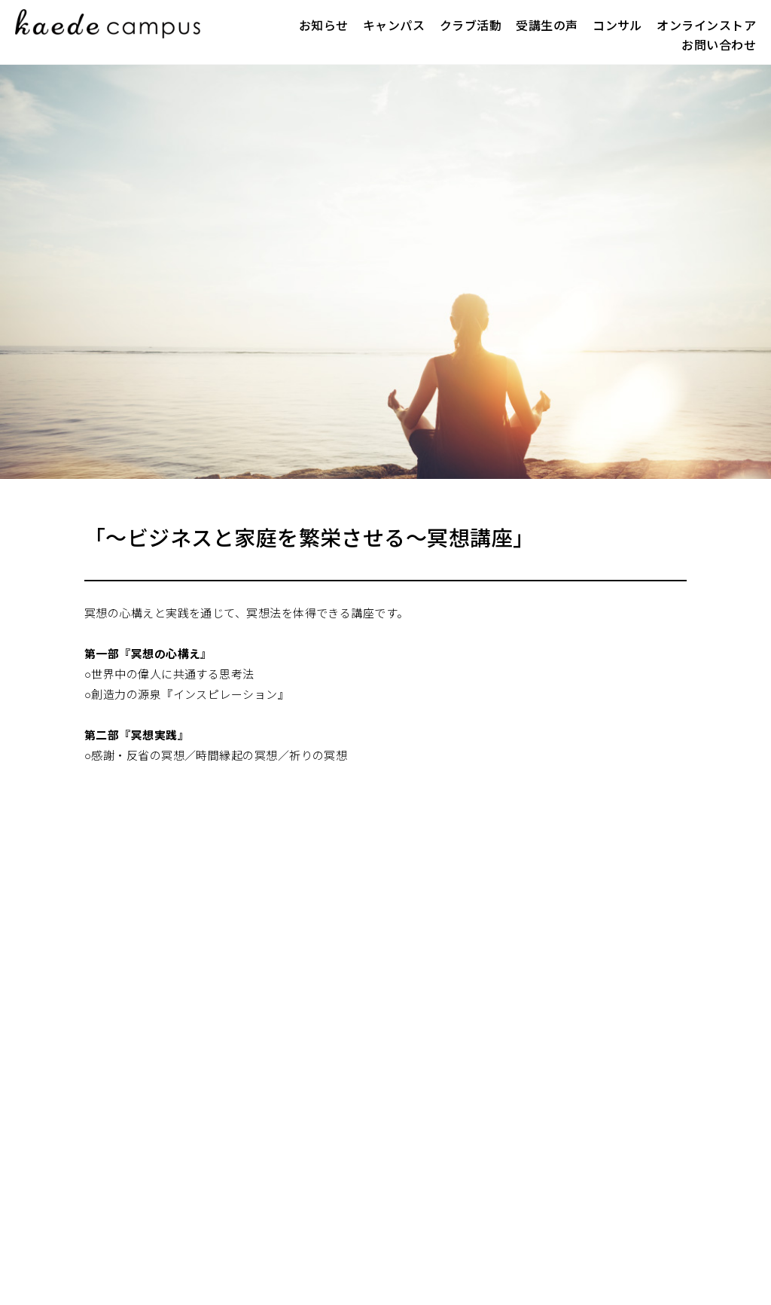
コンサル (617, 26)
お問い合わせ (718, 45)
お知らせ (324, 26)
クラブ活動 (470, 26)
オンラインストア (706, 26)
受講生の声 (546, 26)
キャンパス (394, 26)
